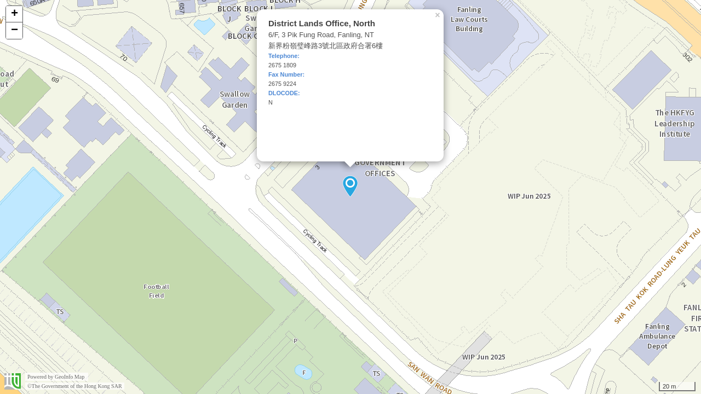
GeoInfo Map (69, 377)
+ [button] (14, 14)
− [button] (14, 30)
